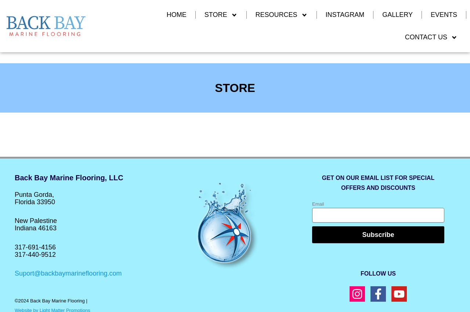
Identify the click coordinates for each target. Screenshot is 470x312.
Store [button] (221, 15)
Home (177, 14)
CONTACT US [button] (431, 38)
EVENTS (444, 14)
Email (318, 204)
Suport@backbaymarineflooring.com (68, 273)
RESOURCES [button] (282, 15)
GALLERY (397, 14)
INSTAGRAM (345, 14)
